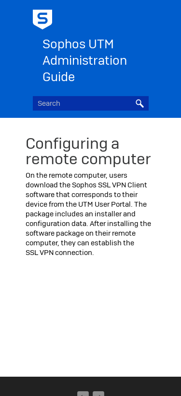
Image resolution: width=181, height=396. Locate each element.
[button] (140, 103)
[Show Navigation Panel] (143, 16)
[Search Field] (91, 103)
